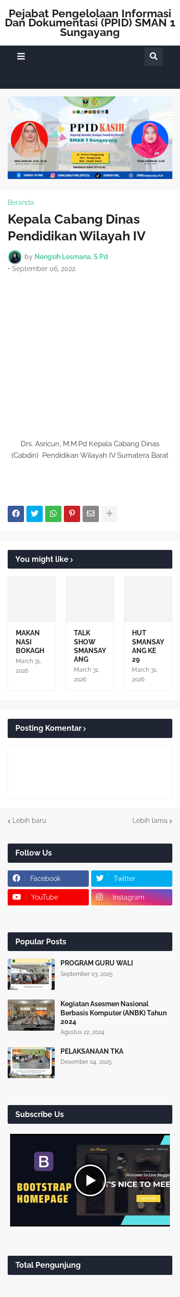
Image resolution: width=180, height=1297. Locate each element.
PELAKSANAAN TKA (91, 1051)
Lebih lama (150, 820)
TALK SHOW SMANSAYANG (90, 646)
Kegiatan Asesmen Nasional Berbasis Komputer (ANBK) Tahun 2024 (113, 1012)
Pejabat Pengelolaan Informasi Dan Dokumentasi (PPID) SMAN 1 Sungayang (90, 22)
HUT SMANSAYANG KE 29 (148, 646)
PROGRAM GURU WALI (96, 963)
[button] (21, 56)
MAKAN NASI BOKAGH (30, 641)
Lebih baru (29, 820)
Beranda (21, 202)
